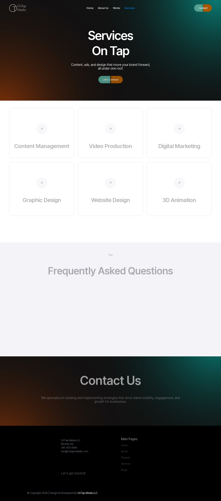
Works (116, 8)
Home (90, 8)
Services (130, 8)
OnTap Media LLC (87, 493)
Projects (125, 463)
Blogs (124, 476)
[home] (18, 8)
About (124, 457)
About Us (103, 8)
